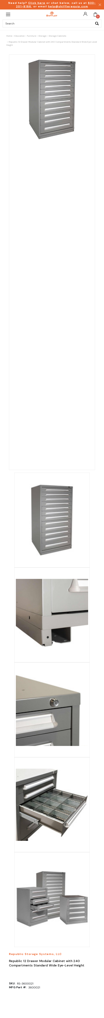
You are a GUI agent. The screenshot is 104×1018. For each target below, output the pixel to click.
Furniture (31, 36)
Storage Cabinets (57, 36)
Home (9, 36)
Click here (36, 3)
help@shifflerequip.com (68, 6)
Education (19, 36)
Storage (42, 36)
